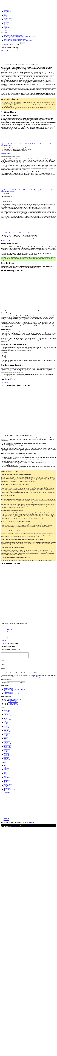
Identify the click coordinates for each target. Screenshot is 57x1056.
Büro (5, 23)
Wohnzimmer (7, 27)
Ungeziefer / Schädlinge (9, 20)
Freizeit (5, 30)
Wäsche (5, 19)
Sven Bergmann (7, 700)
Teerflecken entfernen (13, 703)
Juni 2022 (6, 724)
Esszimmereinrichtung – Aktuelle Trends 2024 (14, 690)
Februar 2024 (7, 711)
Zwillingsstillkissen (8, 689)
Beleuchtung (6, 10)
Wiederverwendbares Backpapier (11, 694)
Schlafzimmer (7, 28)
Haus (5, 777)
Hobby (5, 15)
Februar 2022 (7, 728)
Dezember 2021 (7, 731)
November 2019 (7, 760)
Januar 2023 (6, 715)
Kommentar (3, 651)
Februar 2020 (7, 756)
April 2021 (6, 739)
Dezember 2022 (7, 716)
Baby (5, 768)
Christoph (11, 50)
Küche (5, 26)
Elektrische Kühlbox (13, 705)
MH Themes (31, 823)
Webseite (3, 669)
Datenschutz (6, 821)
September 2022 (7, 720)
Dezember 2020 (7, 744)
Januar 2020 (6, 758)
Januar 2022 (6, 730)
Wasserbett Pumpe (12, 701)
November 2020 (7, 746)
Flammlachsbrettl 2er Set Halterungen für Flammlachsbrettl (15, 232)
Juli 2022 (6, 723)
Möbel (5, 12)
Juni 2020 (6, 752)
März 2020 (6, 755)
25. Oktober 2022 (5, 50)
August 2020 (7, 750)
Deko (5, 14)
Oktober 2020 (7, 747)
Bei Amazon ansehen (5, 153)
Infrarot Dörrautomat (8, 693)
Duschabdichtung (17, 700)
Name (2, 661)
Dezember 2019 (7, 759)
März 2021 (6, 740)
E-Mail (2, 665)
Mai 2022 (6, 726)
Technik (5, 16)
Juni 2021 (6, 736)
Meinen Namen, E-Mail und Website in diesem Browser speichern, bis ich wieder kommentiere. (24, 674)
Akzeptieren (14, 827)
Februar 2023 (7, 714)
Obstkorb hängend (12, 704)
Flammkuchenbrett (8, 382)
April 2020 (6, 754)
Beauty (5, 770)
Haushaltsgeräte (7, 11)
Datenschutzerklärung (35, 678)
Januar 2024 (6, 712)
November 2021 (7, 732)
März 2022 (6, 727)
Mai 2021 (6, 738)
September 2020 (7, 748)
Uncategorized (7, 789)
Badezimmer (7, 22)
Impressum (6, 819)
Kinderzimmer (7, 24)
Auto (5, 766)
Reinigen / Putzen (8, 18)
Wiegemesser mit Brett (9, 692)
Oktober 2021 (7, 734)
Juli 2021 (6, 735)
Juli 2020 (6, 751)
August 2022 (7, 722)
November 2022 (7, 718)
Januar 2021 (6, 743)
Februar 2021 (7, 742)
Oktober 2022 (7, 719)
